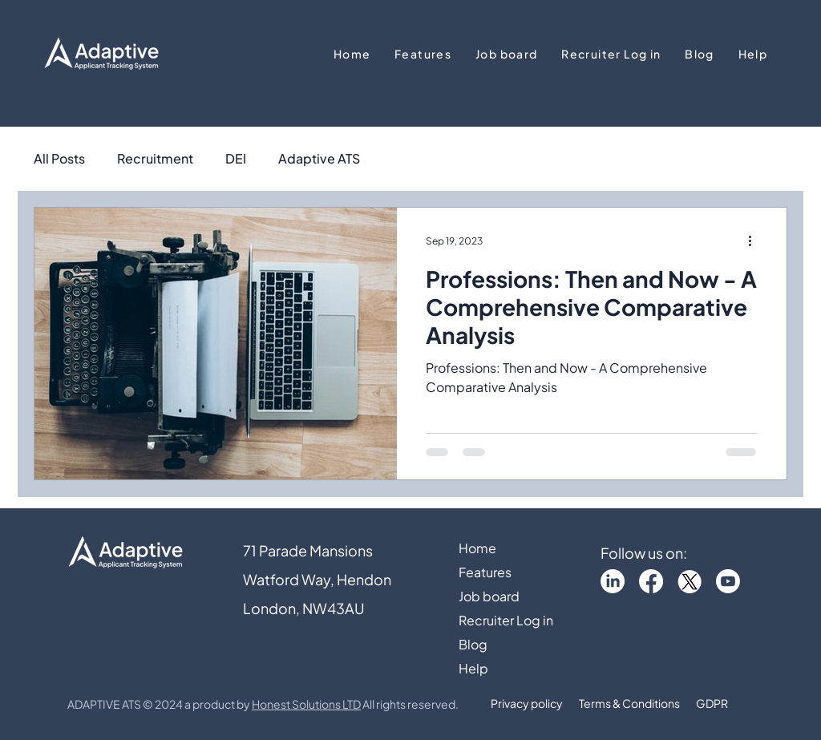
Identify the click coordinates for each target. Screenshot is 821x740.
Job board (489, 596)
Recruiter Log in (506, 620)
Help (473, 668)
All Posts (59, 159)
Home (477, 548)
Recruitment (155, 159)
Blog (473, 644)
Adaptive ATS (319, 159)
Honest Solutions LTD (306, 704)
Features (485, 572)
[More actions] (755, 240)
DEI (235, 159)
